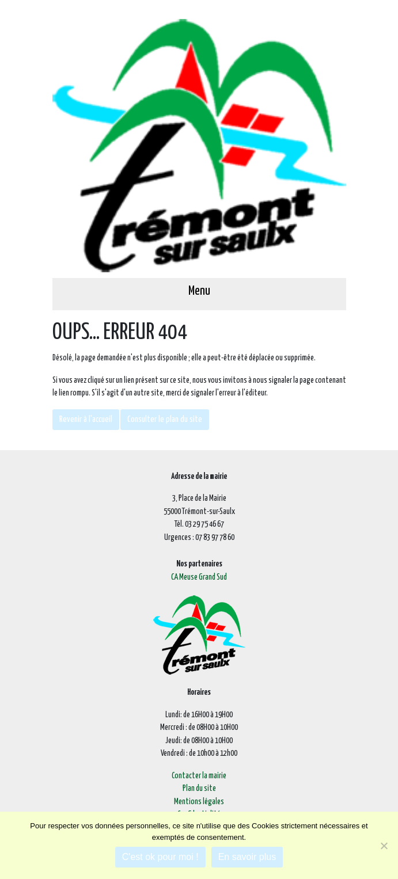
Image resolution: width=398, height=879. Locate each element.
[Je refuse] (383, 845)
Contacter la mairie (199, 776)
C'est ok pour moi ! (160, 857)
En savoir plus (247, 857)
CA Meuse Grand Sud (199, 577)
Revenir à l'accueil (85, 419)
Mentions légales (199, 802)
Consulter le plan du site (164, 419)
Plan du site (199, 789)
